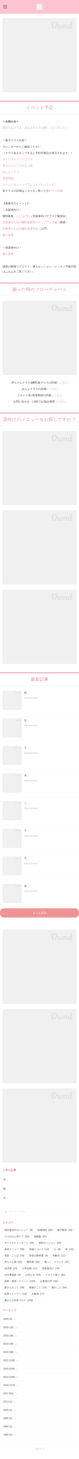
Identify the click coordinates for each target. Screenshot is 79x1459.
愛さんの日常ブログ (18, 1304)
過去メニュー (14, 1253)
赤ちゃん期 (13, 1266)
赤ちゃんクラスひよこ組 (18, 165)
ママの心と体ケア (16, 1240)
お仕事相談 (12, 1279)
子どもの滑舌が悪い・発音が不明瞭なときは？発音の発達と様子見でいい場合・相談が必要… (49, 750)
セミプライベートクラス (18, 159)
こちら (9, 271)
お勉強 (38, 1298)
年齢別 (59, 1259)
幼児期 (10, 1272)
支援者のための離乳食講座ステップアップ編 (30, 222)
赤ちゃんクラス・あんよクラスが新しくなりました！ (35, 127)
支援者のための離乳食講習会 (20, 228)
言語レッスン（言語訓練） (17, 1202)
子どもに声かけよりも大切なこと (42, 858)
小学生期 (29, 1272)
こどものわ (23, 216)
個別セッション (50, 1247)
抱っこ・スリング (56, 1266)
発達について (39, 1253)
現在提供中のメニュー (18, 1234)
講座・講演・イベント (19, 1285)
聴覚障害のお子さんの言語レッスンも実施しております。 (49, 694)
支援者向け (51, 1272)
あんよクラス (11, 171)
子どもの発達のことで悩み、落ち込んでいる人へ (49, 832)
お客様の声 (49, 1285)
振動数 (40, 1240)
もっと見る (39, 912)
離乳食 (33, 1266)
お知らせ (33, 1279)
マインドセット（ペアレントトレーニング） (30, 184)
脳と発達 (8, 234)
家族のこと (38, 1291)
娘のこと (59, 1291)
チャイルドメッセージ (19, 1247)
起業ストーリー (15, 1298)
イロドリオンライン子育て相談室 (42, 803)
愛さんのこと (14, 1291)
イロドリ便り (55, 1279)
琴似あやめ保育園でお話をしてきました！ (47, 775)
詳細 (60, 190)
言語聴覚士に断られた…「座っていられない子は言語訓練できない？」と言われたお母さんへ (49, 722)
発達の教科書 (38, 1259)
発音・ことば (14, 1259)
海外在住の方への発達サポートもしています (48, 886)
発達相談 (8, 178)
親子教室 (65, 1234)
